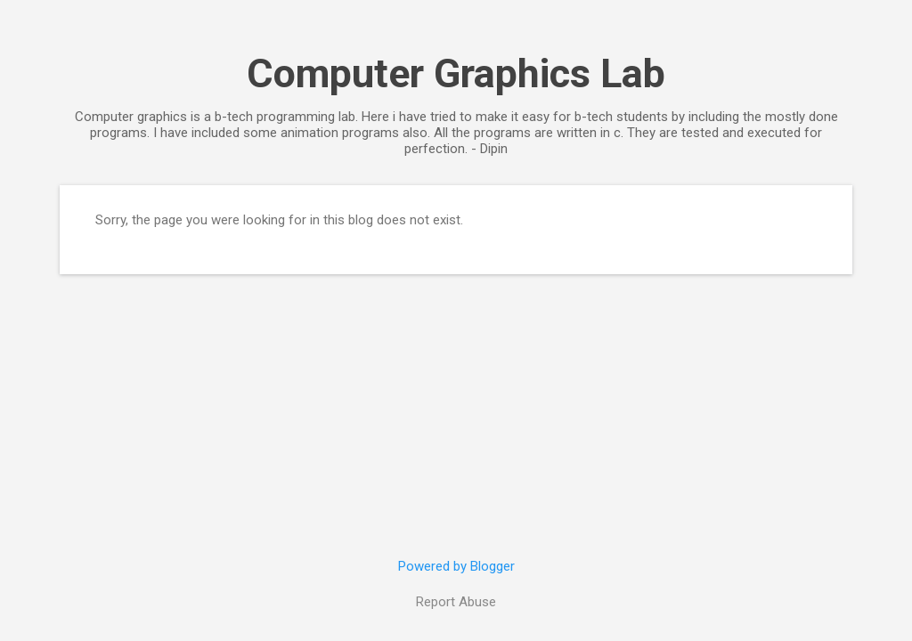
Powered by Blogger (456, 566)
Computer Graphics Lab (456, 73)
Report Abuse (456, 602)
